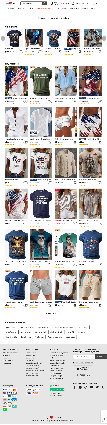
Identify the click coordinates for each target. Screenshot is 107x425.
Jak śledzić (30, 360)
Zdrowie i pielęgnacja (26, 327)
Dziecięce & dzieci (56, 332)
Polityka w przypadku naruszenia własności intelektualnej (57, 363)
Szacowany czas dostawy (35, 371)
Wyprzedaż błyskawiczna (45, 8)
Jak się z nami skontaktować (31, 354)
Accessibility (7, 355)
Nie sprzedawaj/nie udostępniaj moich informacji (56, 378)
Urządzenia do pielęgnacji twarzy (63, 327)
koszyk (104, 413)
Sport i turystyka (11, 337)
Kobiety (30, 8)
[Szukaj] (31, 3)
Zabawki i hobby (26, 337)
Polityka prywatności (57, 368)
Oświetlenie (81, 332)
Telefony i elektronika (55, 337)
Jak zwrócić (30, 358)
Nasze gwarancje (32, 373)
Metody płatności (32, 376)
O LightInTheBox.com (10, 353)
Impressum (7, 358)
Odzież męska (11, 332)
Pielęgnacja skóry (43, 327)
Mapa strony (7, 363)
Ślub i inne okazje (25, 332)
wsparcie (103, 421)
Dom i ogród (70, 332)
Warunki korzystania (57, 373)
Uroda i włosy (10, 327)
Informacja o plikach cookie (57, 356)
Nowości (84, 8)
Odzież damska (83, 327)
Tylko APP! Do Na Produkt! (56, 3)
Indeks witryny (70, 337)
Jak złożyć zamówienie (34, 363)
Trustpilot (55, 386)
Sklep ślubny (74, 8)
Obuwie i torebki (40, 332)
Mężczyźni (21, 8)
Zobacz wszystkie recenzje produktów (33, 367)
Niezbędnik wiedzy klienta (59, 353)
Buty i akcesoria (61, 8)
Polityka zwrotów (56, 371)
